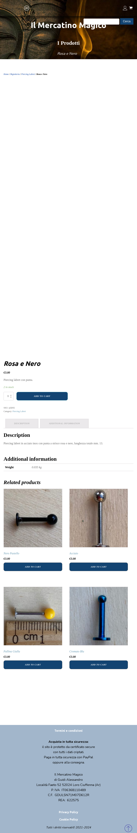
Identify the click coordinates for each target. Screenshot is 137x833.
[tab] (21, 423)
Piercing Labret (28, 74)
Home (6, 74)
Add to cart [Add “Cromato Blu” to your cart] (98, 664)
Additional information (64, 423)
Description (22, 423)
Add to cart (42, 396)
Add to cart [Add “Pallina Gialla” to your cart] (33, 664)
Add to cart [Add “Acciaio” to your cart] (98, 567)
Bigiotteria (15, 74)
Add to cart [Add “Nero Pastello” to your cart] (33, 567)
